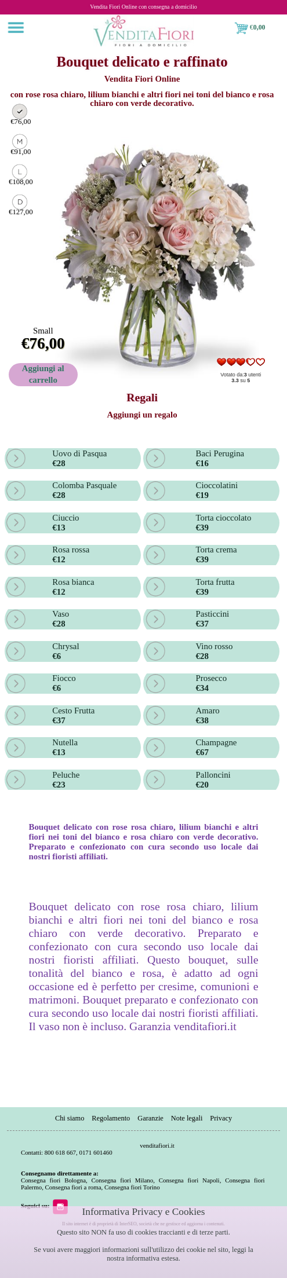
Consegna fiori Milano (123, 1180)
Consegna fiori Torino (132, 1187)
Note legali (187, 1118)
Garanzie (150, 1118)
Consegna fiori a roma (73, 1187)
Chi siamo (69, 1118)
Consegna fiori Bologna (53, 1180)
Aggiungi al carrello (43, 374)
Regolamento (111, 1118)
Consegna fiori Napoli (189, 1180)
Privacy (221, 1118)
